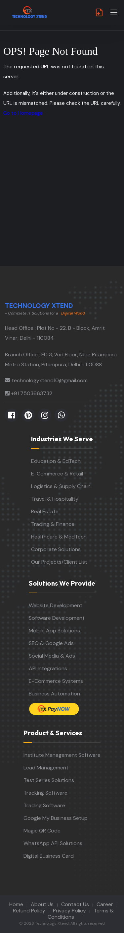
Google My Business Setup (55, 818)
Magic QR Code (42, 830)
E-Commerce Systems (56, 681)
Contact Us (75, 904)
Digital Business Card (48, 855)
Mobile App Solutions (54, 630)
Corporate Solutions (56, 549)
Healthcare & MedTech (59, 536)
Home (16, 904)
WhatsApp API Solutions (52, 843)
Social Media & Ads (52, 655)
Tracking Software (45, 792)
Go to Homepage (23, 113)
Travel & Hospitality (54, 498)
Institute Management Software (62, 755)
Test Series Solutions (48, 780)
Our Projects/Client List (59, 561)
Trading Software (44, 805)
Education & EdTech (56, 461)
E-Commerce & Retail (57, 473)
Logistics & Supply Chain (61, 486)
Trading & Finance (52, 524)
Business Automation (54, 693)
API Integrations (48, 668)
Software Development (57, 617)
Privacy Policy (69, 910)
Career (105, 904)
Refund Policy (29, 910)
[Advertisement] (62, 200)
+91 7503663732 (31, 393)
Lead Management (45, 767)
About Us (42, 904)
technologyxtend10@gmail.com (50, 380)
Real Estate (45, 511)
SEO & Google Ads (51, 643)
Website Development (55, 605)
